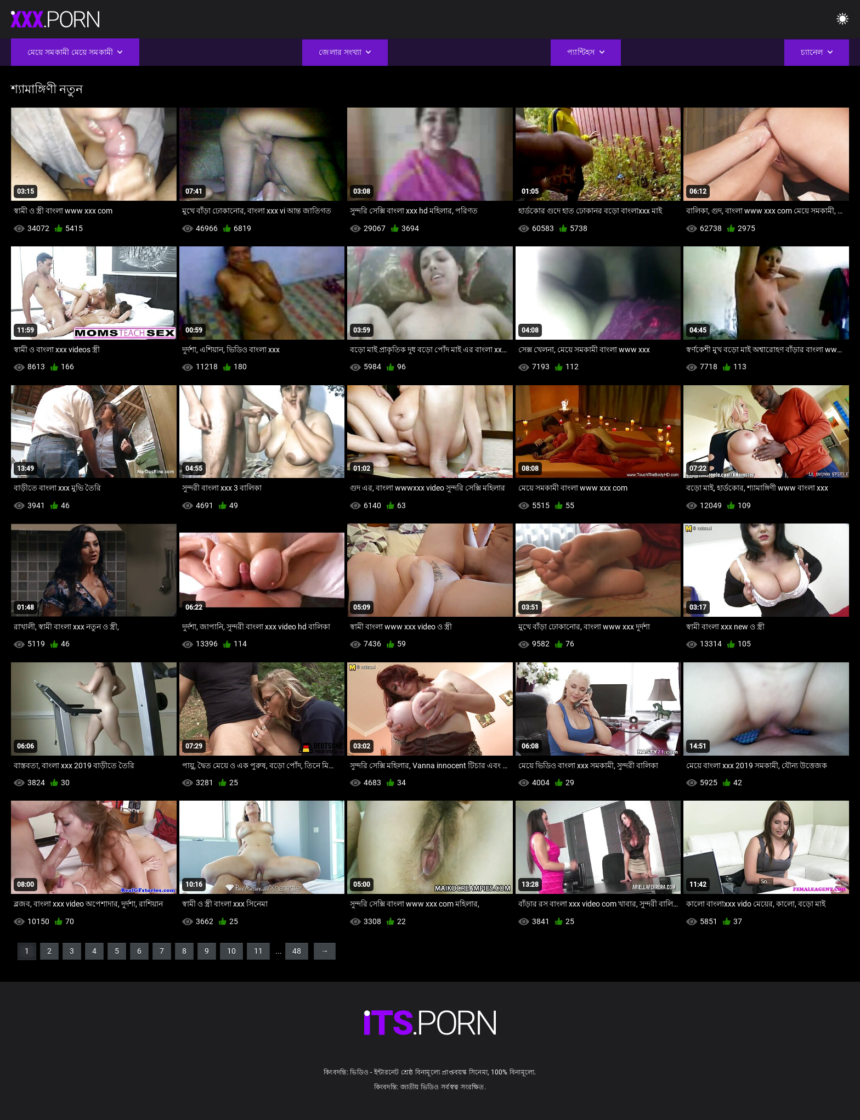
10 (231, 951)
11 (258, 951)
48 (296, 951)
